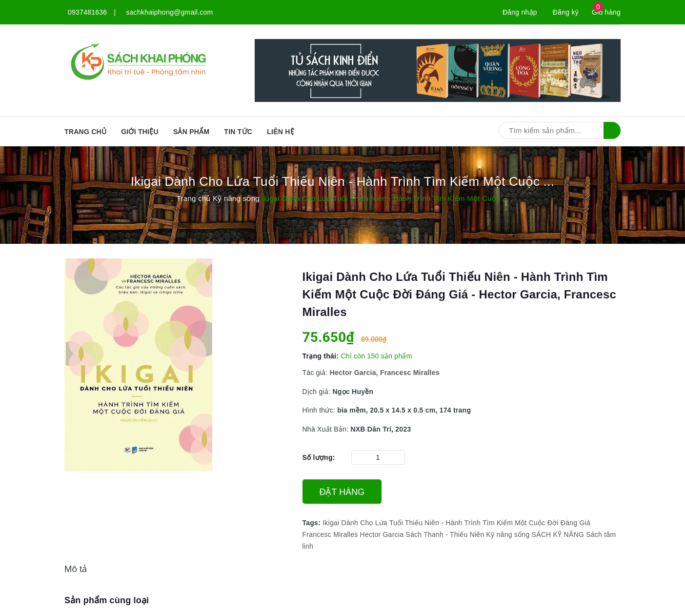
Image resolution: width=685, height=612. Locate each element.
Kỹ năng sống (508, 534)
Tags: (312, 523)
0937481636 (87, 12)
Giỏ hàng (606, 12)
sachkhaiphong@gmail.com (169, 12)
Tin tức (238, 132)
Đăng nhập (520, 12)
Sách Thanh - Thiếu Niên (444, 534)
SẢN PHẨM (191, 132)
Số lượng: (318, 457)
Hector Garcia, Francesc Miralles (385, 372)
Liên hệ (280, 132)
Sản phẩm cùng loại (106, 600)
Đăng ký (566, 12)
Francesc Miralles (330, 534)
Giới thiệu (140, 132)
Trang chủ (85, 132)
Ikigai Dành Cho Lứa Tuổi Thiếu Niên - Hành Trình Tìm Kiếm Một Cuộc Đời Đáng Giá (456, 523)
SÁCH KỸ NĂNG (558, 534)
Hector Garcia (382, 534)
